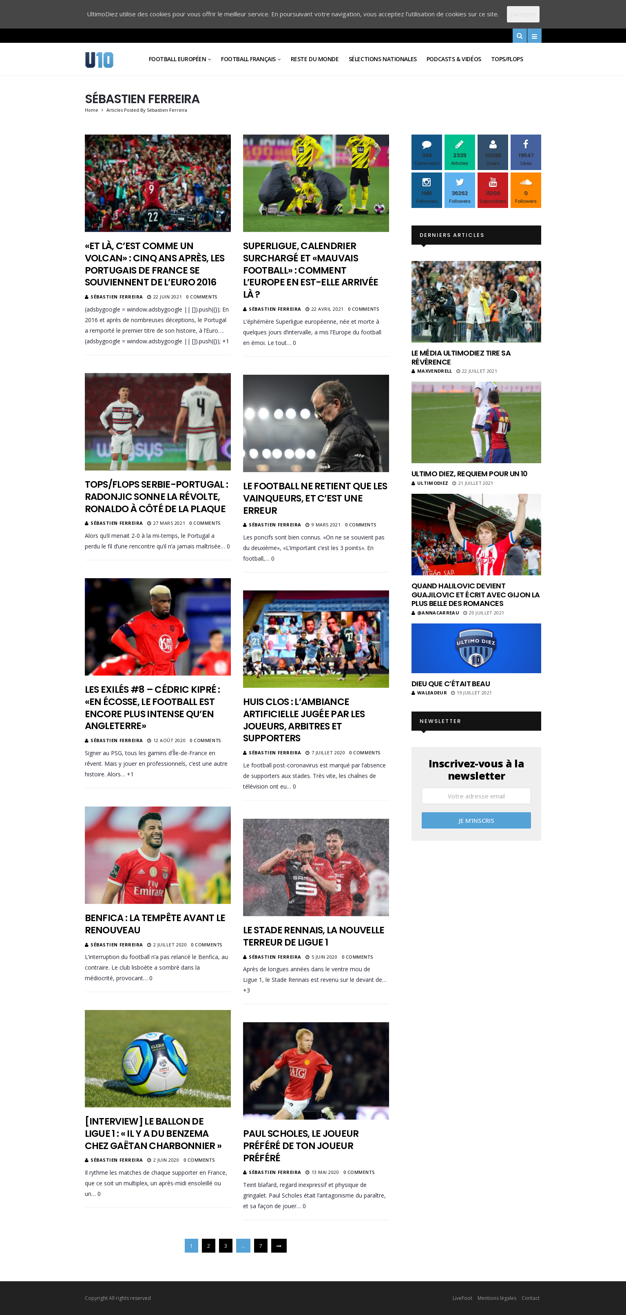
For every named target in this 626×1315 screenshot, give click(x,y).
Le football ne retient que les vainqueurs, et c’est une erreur (315, 498)
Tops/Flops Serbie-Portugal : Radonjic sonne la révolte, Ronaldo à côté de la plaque (156, 496)
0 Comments (201, 297)
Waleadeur (429, 693)
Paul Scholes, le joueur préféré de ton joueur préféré (301, 1146)
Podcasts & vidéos (454, 59)
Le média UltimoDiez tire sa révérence (461, 357)
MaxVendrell (431, 371)
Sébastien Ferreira (117, 297)
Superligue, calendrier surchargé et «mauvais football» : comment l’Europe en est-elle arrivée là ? (310, 270)
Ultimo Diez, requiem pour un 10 (469, 474)
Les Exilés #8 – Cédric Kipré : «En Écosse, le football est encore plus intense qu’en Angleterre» (152, 708)
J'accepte (523, 14)
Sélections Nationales (383, 59)
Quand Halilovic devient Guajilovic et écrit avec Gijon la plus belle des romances (475, 594)
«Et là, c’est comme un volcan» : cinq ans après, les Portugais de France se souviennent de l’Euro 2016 (155, 264)
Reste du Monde (315, 59)
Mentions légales (497, 1298)
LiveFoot (462, 1298)
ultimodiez (430, 483)
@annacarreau (435, 613)
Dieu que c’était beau (450, 683)
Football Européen (177, 59)
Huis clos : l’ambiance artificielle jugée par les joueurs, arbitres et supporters (304, 720)
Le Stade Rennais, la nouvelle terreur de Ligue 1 (314, 936)
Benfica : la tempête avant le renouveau (155, 924)
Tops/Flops (507, 59)
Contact (531, 1298)
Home (91, 110)
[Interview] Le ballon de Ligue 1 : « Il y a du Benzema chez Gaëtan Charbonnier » (153, 1133)
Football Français (248, 59)
